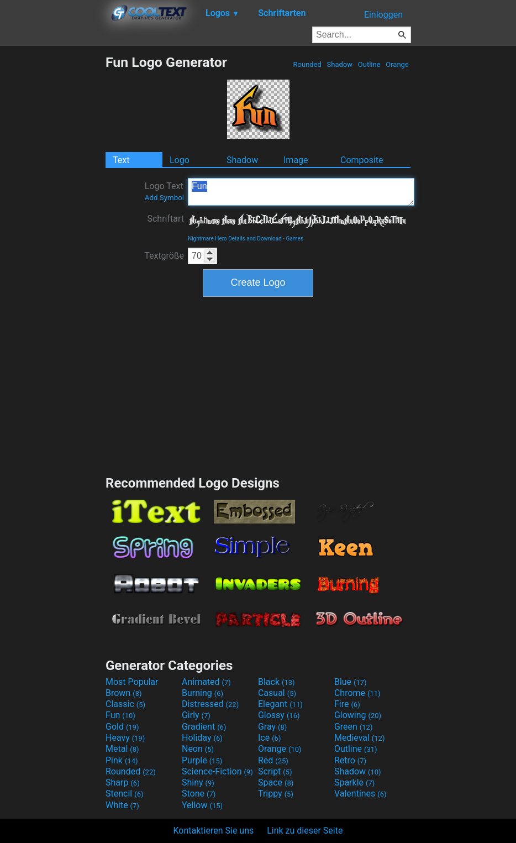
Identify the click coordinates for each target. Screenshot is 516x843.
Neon (198, 748)
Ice (269, 737)
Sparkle (354, 782)
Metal (122, 748)
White (122, 805)
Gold (122, 726)
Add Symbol (164, 197)
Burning (202, 693)
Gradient (204, 726)
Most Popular (132, 682)
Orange (397, 64)
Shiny (198, 782)
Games (294, 238)
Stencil (124, 793)
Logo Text (164, 191)
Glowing (357, 715)
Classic (125, 704)
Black (276, 682)
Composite (361, 160)
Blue (350, 682)
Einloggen (383, 14)
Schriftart (165, 218)
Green (353, 726)
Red (273, 760)
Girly (196, 715)
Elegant (280, 704)
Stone (198, 793)
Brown (123, 693)
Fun (301, 192)
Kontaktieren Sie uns (213, 830)
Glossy (279, 715)
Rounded (307, 64)
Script (275, 771)
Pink (122, 760)
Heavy (125, 737)
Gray (272, 726)
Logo (179, 160)
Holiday (202, 737)
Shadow (339, 64)
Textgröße (164, 255)
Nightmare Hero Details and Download (235, 238)
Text (121, 160)
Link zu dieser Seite (305, 830)
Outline (369, 64)
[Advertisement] (52, 220)
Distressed (210, 704)
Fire (347, 704)
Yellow (202, 805)
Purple (202, 760)
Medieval (359, 737)
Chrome (357, 693)
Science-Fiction (217, 771)
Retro (350, 760)
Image (295, 160)
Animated (206, 682)
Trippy (275, 793)
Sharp (123, 782)
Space (275, 782)
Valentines (360, 793)
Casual (277, 693)
